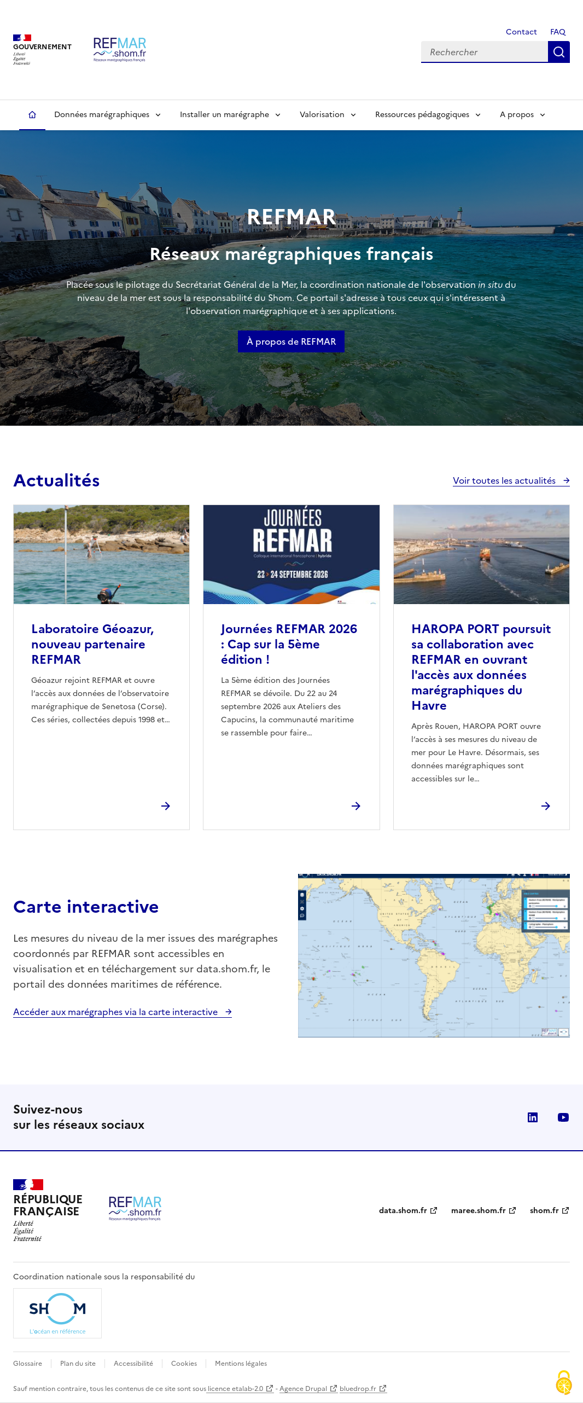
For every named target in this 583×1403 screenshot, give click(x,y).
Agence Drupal (303, 1389)
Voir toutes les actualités (505, 480)
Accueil (32, 115)
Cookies (184, 1364)
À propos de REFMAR (291, 341)
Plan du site (78, 1364)
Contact (520, 32)
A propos (517, 114)
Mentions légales (241, 1364)
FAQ (557, 32)
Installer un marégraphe (224, 114)
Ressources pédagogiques (422, 114)
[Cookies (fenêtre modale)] (564, 1384)
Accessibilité (133, 1364)
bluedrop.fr (358, 1389)
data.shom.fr (403, 1210)
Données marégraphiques (101, 114)
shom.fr (544, 1210)
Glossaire (27, 1364)
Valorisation (322, 114)
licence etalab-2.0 (234, 1389)
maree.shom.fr (478, 1210)
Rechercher (559, 52)
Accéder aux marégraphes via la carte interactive (116, 1011)
